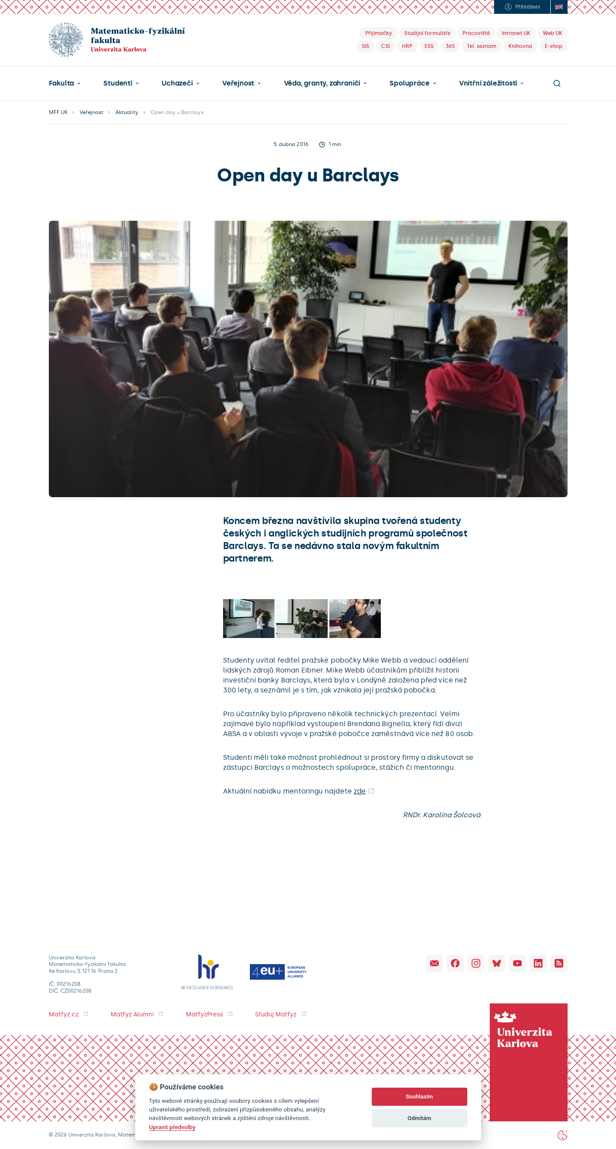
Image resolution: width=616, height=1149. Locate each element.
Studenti (117, 83)
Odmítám (419, 1118)
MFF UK (58, 112)
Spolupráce (409, 83)
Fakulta (61, 83)
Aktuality (126, 112)
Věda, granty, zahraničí (322, 83)
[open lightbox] (248, 618)
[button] (65, 83)
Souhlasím (419, 1096)
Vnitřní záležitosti (488, 83)
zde (360, 791)
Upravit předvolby (172, 1127)
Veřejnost (238, 83)
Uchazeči (177, 83)
